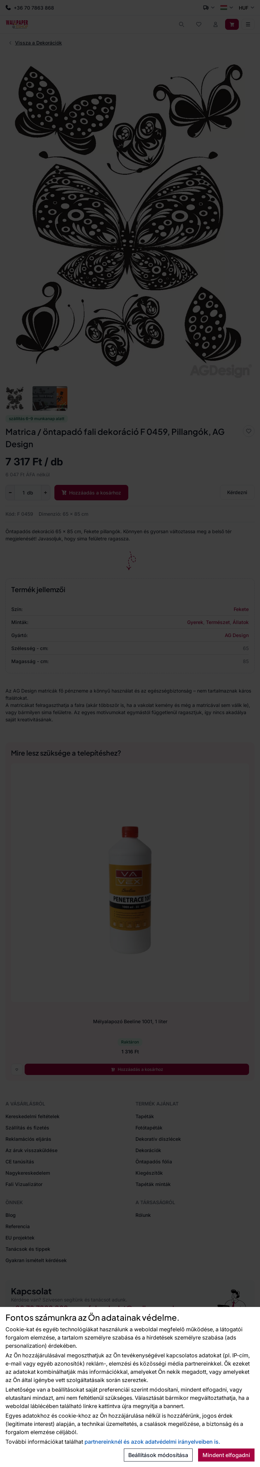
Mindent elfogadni (226, 1455)
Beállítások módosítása (158, 1455)
